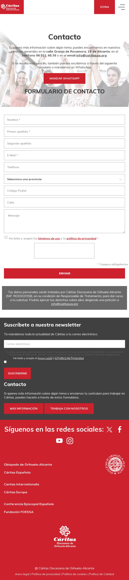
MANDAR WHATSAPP (64, 78)
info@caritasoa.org (91, 55)
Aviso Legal (45, 358)
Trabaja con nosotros (69, 408)
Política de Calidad (101, 574)
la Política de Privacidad (69, 358)
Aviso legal (22, 574)
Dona (104, 7)
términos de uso (49, 238)
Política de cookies (74, 574)
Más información (23, 408)
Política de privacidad (46, 574)
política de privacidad (81, 238)
